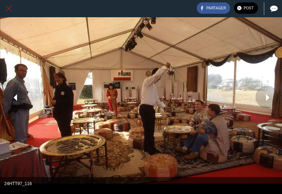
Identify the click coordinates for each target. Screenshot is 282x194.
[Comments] (273, 8)
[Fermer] (8, 8)
